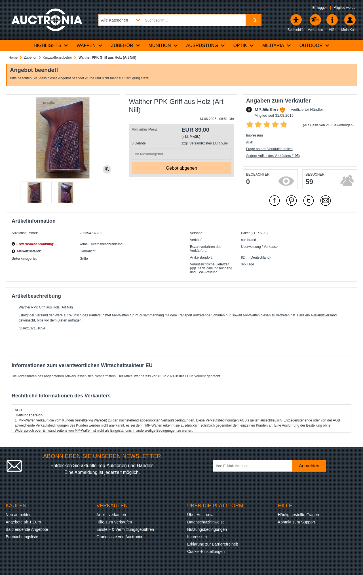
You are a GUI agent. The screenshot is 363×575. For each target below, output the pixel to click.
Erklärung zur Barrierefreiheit (212, 544)
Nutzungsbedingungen (207, 529)
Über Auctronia (200, 514)
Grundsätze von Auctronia (119, 536)
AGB (249, 142)
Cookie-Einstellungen (206, 551)
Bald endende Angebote (27, 529)
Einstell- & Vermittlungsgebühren (125, 529)
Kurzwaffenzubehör (57, 57)
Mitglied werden (345, 8)
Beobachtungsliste (22, 536)
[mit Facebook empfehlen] (274, 200)
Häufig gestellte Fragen (298, 514)
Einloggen (320, 8)
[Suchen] (253, 20)
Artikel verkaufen (111, 514)
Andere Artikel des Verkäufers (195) (273, 156)
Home (13, 57)
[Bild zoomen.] (107, 169)
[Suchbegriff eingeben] (179, 20)
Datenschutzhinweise (206, 522)
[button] (34, 192)
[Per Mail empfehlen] (325, 200)
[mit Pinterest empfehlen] (291, 200)
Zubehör (30, 57)
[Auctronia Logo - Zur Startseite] (46, 19)
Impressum (254, 135)
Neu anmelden (18, 514)
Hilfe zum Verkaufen (114, 522)
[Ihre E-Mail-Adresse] (255, 466)
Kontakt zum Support (296, 522)
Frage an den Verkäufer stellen (269, 149)
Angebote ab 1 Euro (23, 522)
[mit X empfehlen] (308, 200)
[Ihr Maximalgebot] (181, 153)
